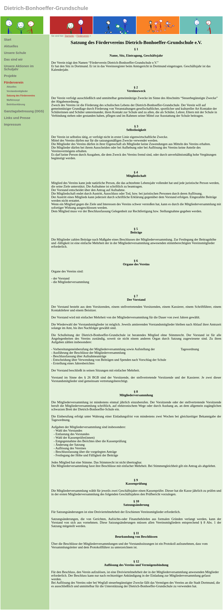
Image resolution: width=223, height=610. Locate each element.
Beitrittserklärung (16, 104)
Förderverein (82, 36)
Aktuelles (11, 87)
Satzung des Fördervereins (21, 95)
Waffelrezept (13, 100)
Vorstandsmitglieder (17, 91)
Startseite (69, 36)
